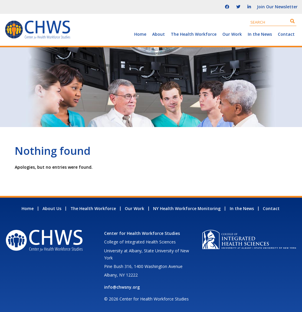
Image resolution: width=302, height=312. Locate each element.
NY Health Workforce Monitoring (187, 208)
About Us (51, 208)
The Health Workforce (193, 34)
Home (140, 34)
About (158, 34)
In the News (260, 34)
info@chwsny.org (122, 287)
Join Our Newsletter (277, 6)
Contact (286, 34)
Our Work (232, 34)
